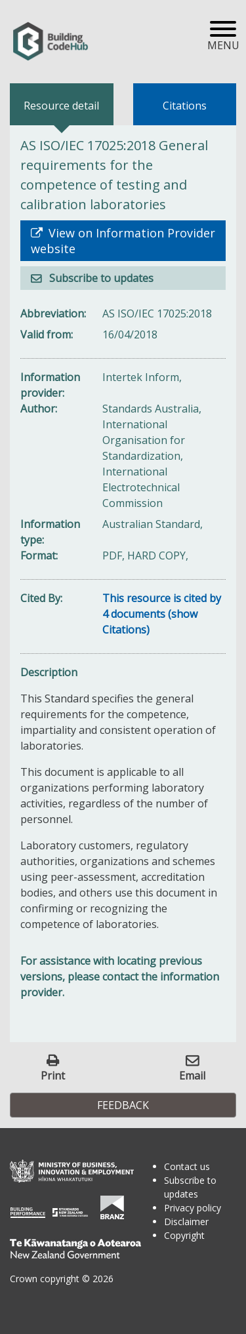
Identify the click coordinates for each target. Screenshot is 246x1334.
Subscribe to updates (100, 278)
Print (53, 1075)
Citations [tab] (185, 105)
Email (192, 1075)
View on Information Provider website (123, 240)
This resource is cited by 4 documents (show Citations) (161, 614)
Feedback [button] (123, 1105)
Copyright (184, 1235)
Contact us (187, 1166)
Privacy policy (192, 1208)
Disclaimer (186, 1221)
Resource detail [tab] (61, 105)
